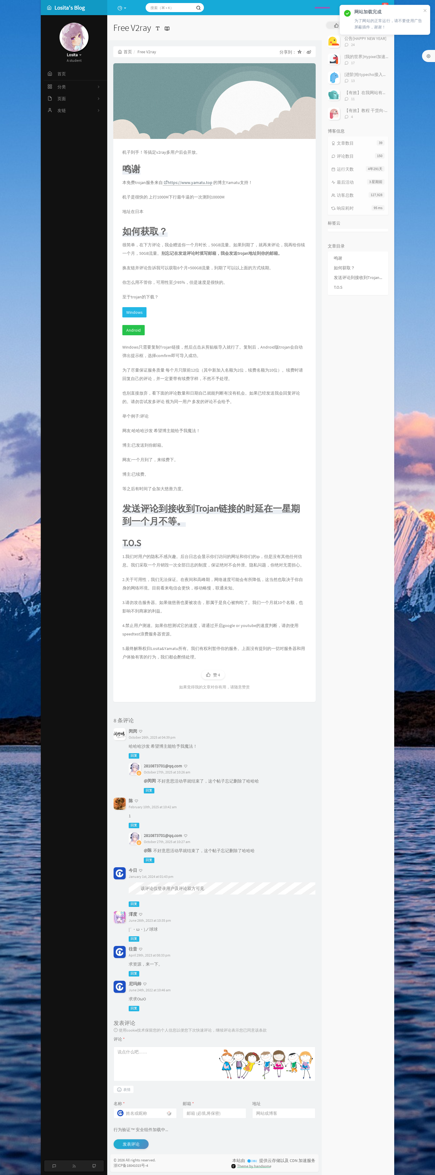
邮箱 (188, 1103)
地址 (256, 1103)
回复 (133, 756)
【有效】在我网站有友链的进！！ (376, 92)
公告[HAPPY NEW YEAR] (365, 38)
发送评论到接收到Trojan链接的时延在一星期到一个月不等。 (359, 277)
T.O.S (338, 287)
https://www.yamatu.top (188, 182)
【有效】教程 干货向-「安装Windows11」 (383, 110)
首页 (125, 51)
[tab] (336, 25)
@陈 (148, 850)
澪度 (133, 914)
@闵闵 (150, 780)
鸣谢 (338, 258)
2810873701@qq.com (163, 766)
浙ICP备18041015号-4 (131, 1165)
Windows (134, 312)
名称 (119, 1103)
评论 (119, 1039)
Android (133, 330)
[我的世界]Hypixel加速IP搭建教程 (375, 56)
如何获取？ (344, 268)
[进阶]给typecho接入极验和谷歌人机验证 (382, 74)
